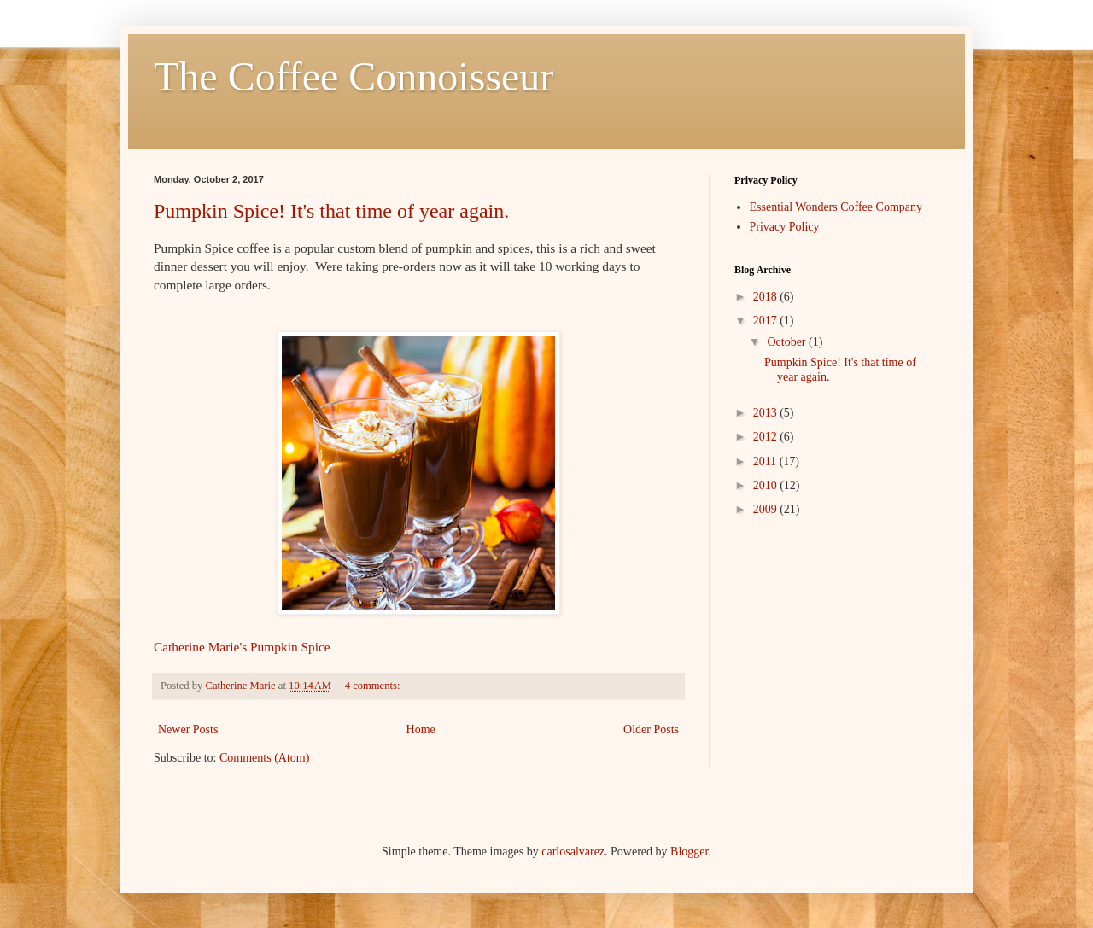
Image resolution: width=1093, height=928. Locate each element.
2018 (766, 296)
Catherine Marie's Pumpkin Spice (242, 646)
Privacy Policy (785, 226)
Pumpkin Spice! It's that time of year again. (331, 211)
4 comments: (374, 686)
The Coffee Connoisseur (353, 76)
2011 (766, 461)
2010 (766, 485)
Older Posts (651, 729)
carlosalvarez (573, 851)
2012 (766, 436)
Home (420, 729)
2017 (766, 320)
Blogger (689, 851)
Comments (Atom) (264, 757)
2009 (766, 509)
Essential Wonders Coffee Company (836, 207)
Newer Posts (188, 729)
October (788, 342)
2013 (766, 412)
